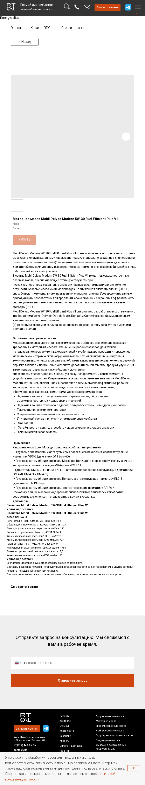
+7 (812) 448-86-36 (25, 745)
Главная (16, 28)
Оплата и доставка (71, 745)
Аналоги (64, 740)
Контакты (65, 720)
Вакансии (65, 736)
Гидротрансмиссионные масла (114, 735)
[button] (108, 7)
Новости (64, 715)
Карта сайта (67, 730)
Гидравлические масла (110, 716)
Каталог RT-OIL (42, 28)
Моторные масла (106, 721)
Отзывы (64, 725)
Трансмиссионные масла (111, 725)
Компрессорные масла (110, 730)
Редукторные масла (108, 740)
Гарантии (65, 750)
